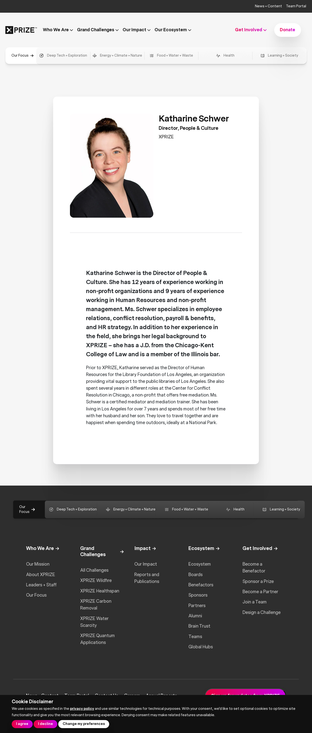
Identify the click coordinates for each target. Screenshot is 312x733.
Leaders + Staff (41, 585)
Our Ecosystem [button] (173, 30)
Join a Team (255, 602)
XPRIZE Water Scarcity (94, 622)
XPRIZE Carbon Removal (95, 604)
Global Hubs (200, 647)
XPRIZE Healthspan (99, 591)
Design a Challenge (262, 612)
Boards (195, 575)
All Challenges (94, 570)
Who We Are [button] (58, 30)
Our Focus (36, 595)
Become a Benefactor (254, 567)
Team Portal (296, 6)
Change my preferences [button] (84, 723)
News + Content (268, 6)
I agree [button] (22, 723)
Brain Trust (199, 626)
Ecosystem (199, 564)
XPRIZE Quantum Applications (97, 639)
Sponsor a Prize (258, 581)
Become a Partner (260, 592)
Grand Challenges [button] (98, 30)
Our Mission (37, 564)
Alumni (195, 616)
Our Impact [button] (137, 30)
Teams (195, 637)
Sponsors (197, 595)
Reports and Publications (146, 578)
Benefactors (200, 585)
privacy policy (82, 708)
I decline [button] (45, 723)
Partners (196, 606)
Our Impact (145, 564)
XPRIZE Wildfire (96, 580)
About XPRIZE (40, 575)
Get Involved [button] (251, 30)
